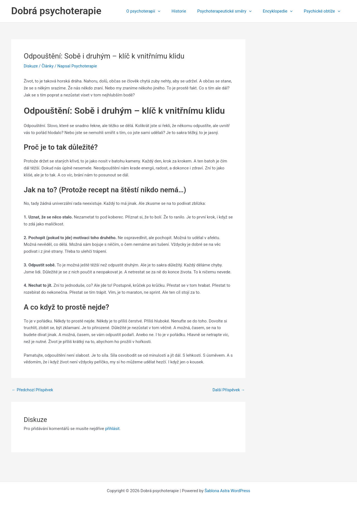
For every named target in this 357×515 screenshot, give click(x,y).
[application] (170, 11)
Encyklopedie (282, 11)
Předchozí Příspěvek (33, 390)
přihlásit (112, 428)
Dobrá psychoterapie (56, 11)
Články (48, 66)
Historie (188, 11)
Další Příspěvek (228, 390)
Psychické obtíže (323, 11)
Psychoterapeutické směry (231, 11)
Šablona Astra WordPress (227, 490)
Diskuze (31, 66)
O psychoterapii (156, 11)
